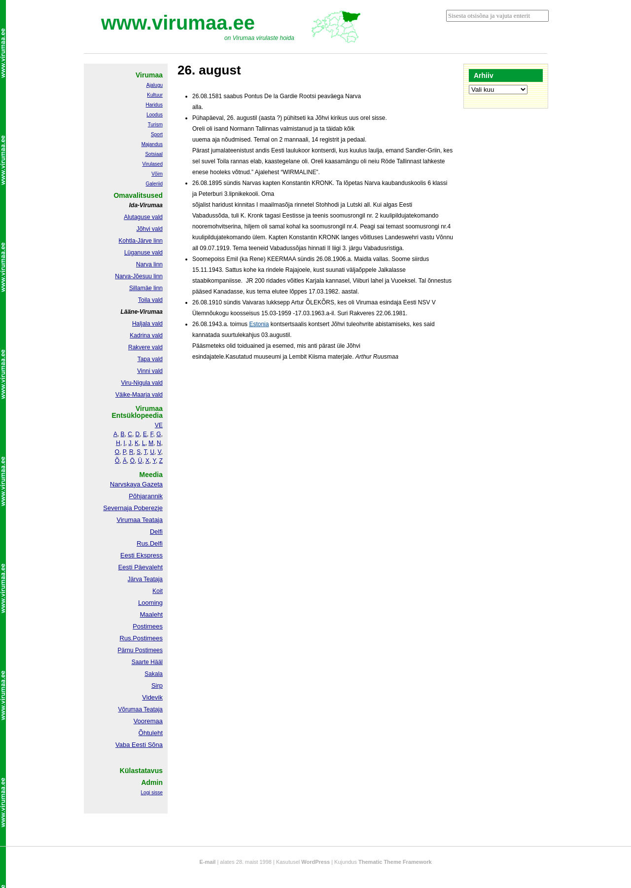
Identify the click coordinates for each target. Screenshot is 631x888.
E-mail (207, 862)
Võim (157, 174)
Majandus (152, 144)
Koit (157, 591)
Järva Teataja (145, 579)
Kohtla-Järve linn (141, 240)
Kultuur (155, 95)
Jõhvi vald (150, 228)
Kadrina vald (146, 335)
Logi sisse (152, 792)
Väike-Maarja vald (139, 394)
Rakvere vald (145, 347)
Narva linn (149, 264)
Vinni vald (150, 371)
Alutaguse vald (143, 217)
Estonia (259, 324)
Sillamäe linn (146, 288)
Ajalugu (154, 85)
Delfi (156, 531)
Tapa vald (150, 359)
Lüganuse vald (143, 252)
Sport (157, 134)
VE (159, 425)
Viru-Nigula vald (142, 382)
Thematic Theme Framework (395, 862)
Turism (155, 124)
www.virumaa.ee (178, 23)
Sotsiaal (154, 154)
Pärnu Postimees (140, 650)
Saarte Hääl (147, 662)
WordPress (315, 862)
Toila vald (150, 299)
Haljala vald (147, 323)
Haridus (154, 105)
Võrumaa (130, 709)
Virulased (152, 164)
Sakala (153, 673)
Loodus (154, 114)
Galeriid (154, 183)
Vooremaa (148, 721)
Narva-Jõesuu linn (139, 276)
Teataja (152, 709)
